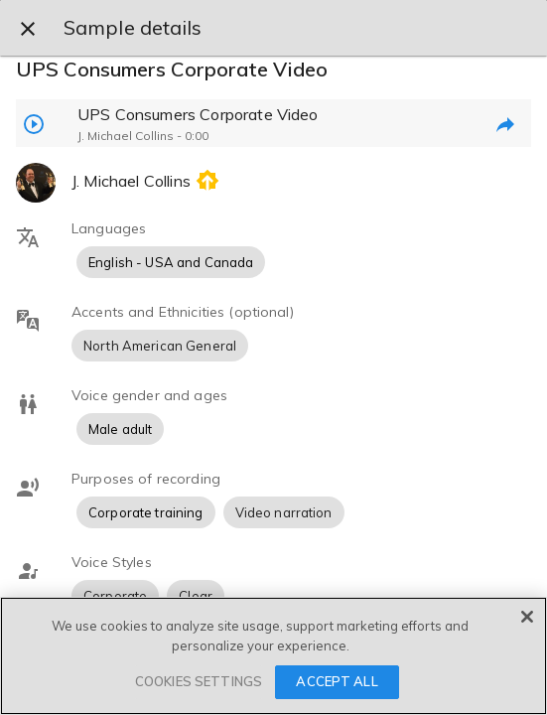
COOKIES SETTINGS (198, 681)
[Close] (527, 617)
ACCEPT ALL (336, 681)
